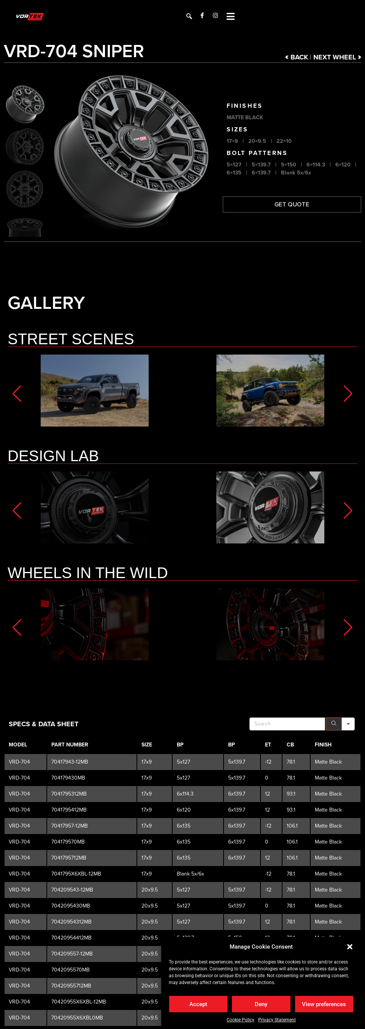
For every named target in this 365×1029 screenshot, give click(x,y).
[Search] (334, 856)
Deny (261, 1004)
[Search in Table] (287, 856)
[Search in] (348, 856)
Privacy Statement (277, 1020)
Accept (198, 1004)
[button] (350, 947)
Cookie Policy (240, 1020)
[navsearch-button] (188, 15)
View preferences (324, 1004)
